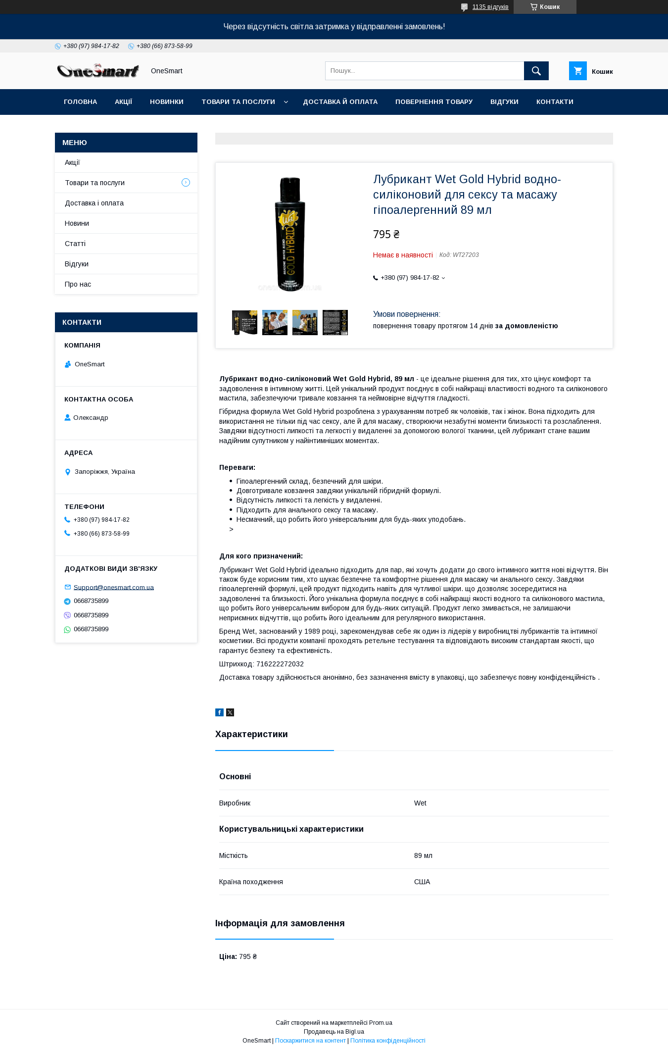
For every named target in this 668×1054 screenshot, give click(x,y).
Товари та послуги (238, 101)
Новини (77, 223)
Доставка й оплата (340, 101)
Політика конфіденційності (388, 1040)
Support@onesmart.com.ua (114, 587)
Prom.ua (380, 1022)
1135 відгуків (491, 6)
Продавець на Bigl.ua (334, 1031)
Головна (80, 101)
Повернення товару (434, 101)
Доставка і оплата (94, 203)
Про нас (78, 284)
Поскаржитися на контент (310, 1040)
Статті (76, 127)
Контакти (554, 101)
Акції (123, 101)
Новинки (167, 101)
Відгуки (504, 101)
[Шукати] (536, 70)
